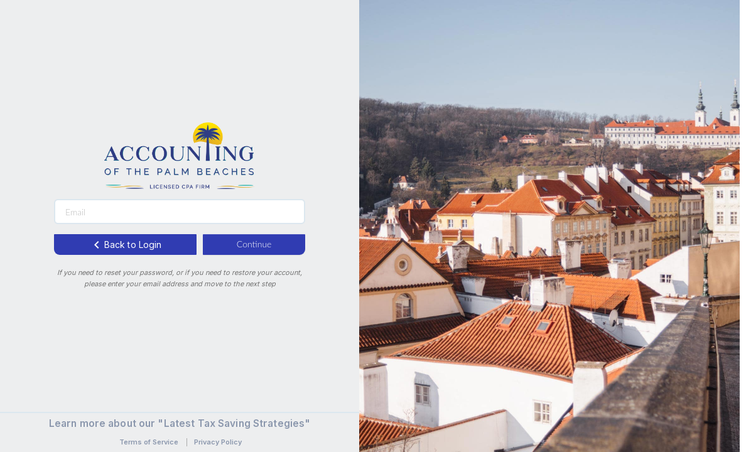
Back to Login (125, 244)
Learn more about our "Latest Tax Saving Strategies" (180, 423)
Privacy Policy (218, 442)
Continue (254, 244)
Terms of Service (148, 442)
